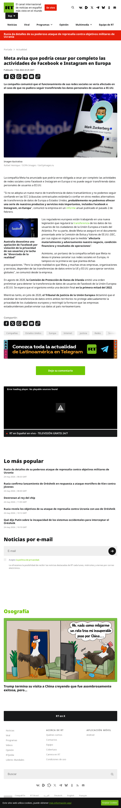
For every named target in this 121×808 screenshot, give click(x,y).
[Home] (9, 8)
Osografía (16, 611)
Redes (98, 333)
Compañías (12, 333)
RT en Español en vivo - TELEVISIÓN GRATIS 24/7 (38, 433)
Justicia (83, 333)
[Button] (73, 7)
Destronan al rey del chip (19, 498)
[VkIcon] (80, 7)
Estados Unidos (33, 333)
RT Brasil (34, 795)
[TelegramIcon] (97, 7)
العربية (46, 795)
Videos (9, 745)
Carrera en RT (53, 754)
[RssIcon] (77, 785)
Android (90, 735)
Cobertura (51, 749)
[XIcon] (92, 7)
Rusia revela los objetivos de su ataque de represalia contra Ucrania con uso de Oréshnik (59, 509)
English (70, 795)
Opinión (64, 24)
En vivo (50, 7)
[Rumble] (86, 7)
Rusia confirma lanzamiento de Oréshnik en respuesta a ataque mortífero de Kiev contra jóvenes (60, 485)
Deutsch (58, 795)
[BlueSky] (103, 7)
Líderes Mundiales (15, 759)
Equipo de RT (106, 24)
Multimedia (84, 24)
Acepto (24, 559)
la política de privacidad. (28, 559)
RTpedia (10, 755)
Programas (44, 24)
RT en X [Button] (60, 716)
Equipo (49, 744)
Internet (68, 333)
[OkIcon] (109, 7)
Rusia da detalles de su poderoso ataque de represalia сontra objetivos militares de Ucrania (59, 35)
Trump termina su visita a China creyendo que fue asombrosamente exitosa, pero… (57, 688)
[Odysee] (49, 785)
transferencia (81, 223)
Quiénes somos (54, 735)
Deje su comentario (60, 370)
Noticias (12, 24)
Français (83, 795)
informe (71, 208)
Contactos (51, 739)
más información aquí (60, 803)
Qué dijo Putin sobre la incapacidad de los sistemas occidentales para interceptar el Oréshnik (56, 521)
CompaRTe (20, 795)
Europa (52, 333)
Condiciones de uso (56, 759)
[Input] (60, 551)
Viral (26, 24)
